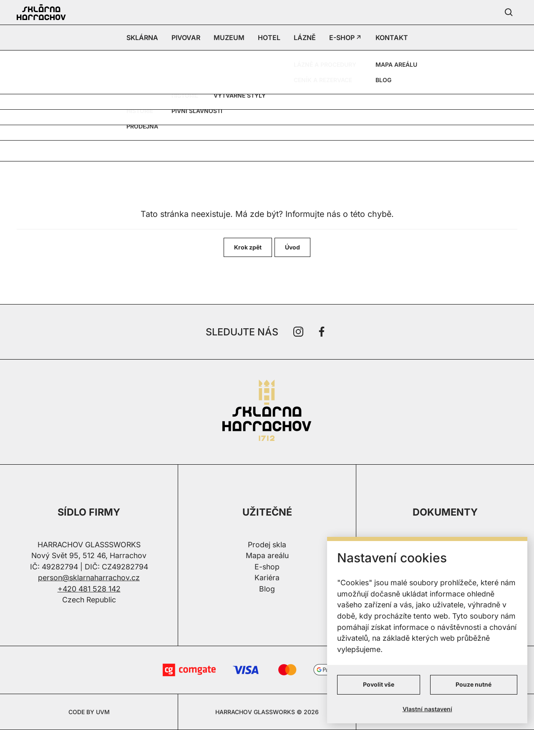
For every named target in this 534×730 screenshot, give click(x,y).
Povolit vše (378, 684)
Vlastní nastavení (427, 708)
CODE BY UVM (89, 711)
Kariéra (267, 577)
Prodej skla (267, 544)
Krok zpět (248, 247)
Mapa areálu (267, 555)
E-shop (267, 566)
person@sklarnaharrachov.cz (89, 577)
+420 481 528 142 (89, 588)
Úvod (292, 247)
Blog (267, 588)
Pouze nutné (473, 684)
